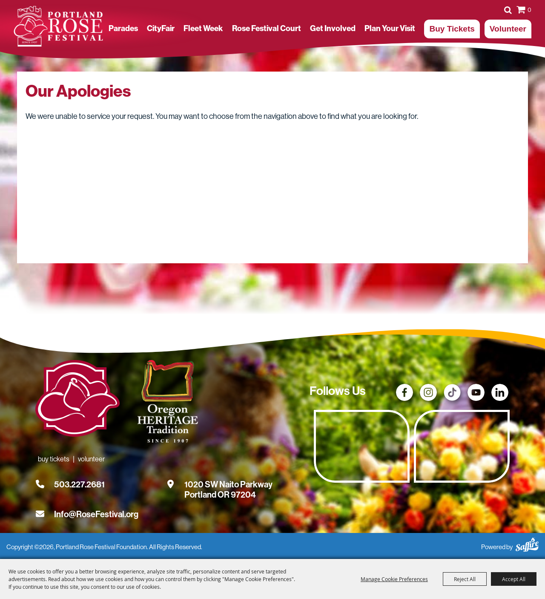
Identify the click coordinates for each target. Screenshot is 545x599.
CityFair (161, 28)
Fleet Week (203, 28)
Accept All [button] (513, 579)
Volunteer (508, 28)
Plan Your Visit (389, 28)
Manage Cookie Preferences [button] (394, 579)
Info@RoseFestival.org (96, 514)
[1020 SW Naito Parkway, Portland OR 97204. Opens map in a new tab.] (228, 484)
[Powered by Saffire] (527, 543)
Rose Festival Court (266, 28)
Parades (123, 28)
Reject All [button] (465, 579)
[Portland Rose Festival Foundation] (58, 26)
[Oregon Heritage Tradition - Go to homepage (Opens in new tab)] (166, 403)
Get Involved (333, 28)
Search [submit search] (507, 10)
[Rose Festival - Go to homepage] (77, 400)
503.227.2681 (79, 484)
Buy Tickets (451, 28)
